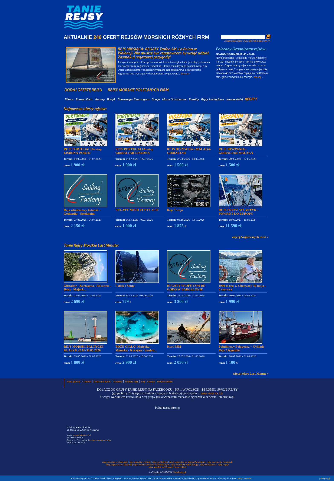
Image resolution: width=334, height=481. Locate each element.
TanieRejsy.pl (179, 472)
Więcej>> (185, 73)
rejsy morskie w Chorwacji (115, 462)
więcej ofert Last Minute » (251, 373)
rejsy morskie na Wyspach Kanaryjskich (167, 467)
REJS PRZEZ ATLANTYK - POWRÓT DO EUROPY (238, 211)
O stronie (86, 381)
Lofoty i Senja (125, 285)
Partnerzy (117, 381)
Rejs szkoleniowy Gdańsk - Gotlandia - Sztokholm (82, 211)
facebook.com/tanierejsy (99, 440)
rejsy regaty (223, 464)
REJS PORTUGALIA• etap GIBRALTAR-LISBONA (134, 150)
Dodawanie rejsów (102, 381)
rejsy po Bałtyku (160, 462)
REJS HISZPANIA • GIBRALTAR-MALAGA (236, 150)
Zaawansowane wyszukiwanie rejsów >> (247, 40)
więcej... (258, 77)
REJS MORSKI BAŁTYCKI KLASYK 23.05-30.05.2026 (84, 348)
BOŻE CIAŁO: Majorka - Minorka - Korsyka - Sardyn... (136, 348)
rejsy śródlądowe (208, 464)
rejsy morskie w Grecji (140, 462)
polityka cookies (244, 478)
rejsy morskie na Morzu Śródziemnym (151, 464)
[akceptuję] (324, 478)
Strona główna (73, 381)
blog (143, 381)
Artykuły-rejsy (131, 381)
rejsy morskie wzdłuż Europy (185, 464)
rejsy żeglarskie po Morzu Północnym (187, 462)
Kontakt (151, 381)
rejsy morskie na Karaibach (219, 462)
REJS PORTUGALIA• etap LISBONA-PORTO (83, 150)
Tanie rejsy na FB (211, 393)
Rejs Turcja (175, 210)
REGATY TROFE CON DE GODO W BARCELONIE (186, 287)
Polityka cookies (165, 381)
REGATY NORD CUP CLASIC (137, 210)
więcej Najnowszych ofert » (250, 237)
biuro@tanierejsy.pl (81, 435)
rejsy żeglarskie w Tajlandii (119, 464)
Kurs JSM (174, 346)
